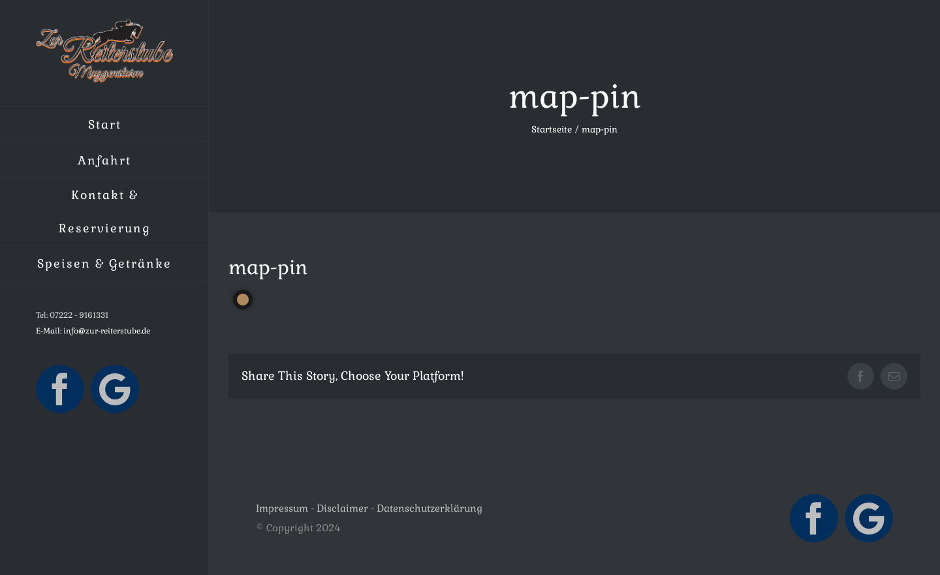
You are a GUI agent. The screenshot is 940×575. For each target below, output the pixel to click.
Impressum (282, 508)
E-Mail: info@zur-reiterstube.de (93, 331)
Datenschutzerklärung (429, 508)
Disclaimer (342, 508)
